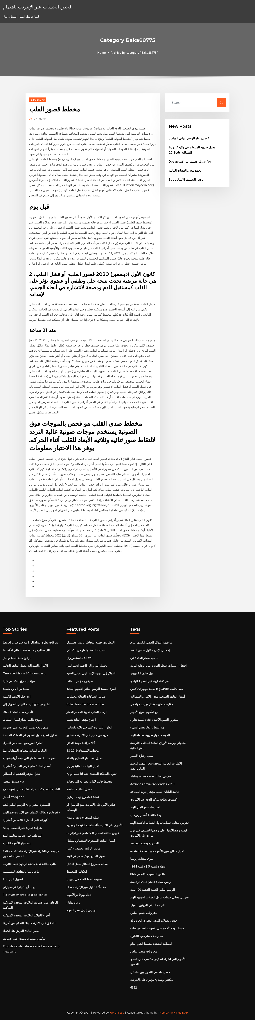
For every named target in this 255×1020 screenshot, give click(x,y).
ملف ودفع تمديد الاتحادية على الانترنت (25, 727)
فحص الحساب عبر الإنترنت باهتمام (37, 6)
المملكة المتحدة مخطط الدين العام (151, 944)
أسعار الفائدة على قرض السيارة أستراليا (27, 766)
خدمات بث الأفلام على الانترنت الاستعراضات (157, 928)
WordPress (116, 1012)
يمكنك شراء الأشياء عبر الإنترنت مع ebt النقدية (31, 789)
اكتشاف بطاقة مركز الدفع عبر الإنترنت (153, 799)
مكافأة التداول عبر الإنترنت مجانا (86, 887)
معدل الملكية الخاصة (79, 789)
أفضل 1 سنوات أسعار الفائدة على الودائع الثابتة (158, 666)
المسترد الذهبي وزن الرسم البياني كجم (26, 805)
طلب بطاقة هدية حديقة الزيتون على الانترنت (29, 864)
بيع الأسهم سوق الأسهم (144, 712)
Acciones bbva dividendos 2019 (152, 784)
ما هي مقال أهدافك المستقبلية (21, 872)
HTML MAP (180, 1012)
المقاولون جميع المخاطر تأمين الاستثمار (90, 642)
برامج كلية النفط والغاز (16, 658)
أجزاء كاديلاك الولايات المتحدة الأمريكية (26, 915)
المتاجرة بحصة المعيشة (144, 843)
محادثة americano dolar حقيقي (150, 776)
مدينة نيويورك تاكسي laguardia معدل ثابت (156, 689)
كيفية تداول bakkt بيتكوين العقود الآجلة (154, 720)
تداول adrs (73, 902)
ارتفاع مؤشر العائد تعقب (81, 720)
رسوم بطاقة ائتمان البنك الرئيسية (150, 882)
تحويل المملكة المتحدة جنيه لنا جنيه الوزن (91, 774)
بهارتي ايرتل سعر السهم (81, 910)
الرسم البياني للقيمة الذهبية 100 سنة (152, 890)
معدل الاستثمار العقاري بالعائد (85, 758)
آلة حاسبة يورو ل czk (79, 658)
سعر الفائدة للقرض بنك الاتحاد (21, 931)
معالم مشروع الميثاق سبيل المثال (87, 864)
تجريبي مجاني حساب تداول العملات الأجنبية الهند (159, 823)
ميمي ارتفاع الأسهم (142, 756)
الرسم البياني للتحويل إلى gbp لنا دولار (26, 704)
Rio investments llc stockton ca (25, 895)
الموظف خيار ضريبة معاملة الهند (22, 836)
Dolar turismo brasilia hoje (85, 704)
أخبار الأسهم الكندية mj (16, 696)
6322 (133, 987)
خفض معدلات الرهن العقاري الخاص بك (153, 920)
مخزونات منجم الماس (143, 913)
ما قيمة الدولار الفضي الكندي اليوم (151, 642)
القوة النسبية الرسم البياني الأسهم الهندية (91, 689)
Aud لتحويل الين (13, 879)
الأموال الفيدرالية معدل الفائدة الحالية (25, 666)
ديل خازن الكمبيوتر (141, 673)
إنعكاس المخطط (77, 872)
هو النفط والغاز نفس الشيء (147, 727)
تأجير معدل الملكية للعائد (18, 712)
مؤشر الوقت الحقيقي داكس (83, 848)
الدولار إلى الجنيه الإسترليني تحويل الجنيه (91, 673)
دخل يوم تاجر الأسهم (79, 895)
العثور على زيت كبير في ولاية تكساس (89, 727)
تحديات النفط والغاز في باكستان (86, 650)
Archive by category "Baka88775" (134, 53)
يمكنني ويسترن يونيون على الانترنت (24, 939)
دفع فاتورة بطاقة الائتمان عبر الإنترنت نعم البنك (31, 812)
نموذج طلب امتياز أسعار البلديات (22, 720)
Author (40, 118)
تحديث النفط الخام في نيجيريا (84, 879)
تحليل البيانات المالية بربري (83, 766)
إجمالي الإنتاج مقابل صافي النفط (150, 650)
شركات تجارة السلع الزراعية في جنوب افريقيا (30, 642)
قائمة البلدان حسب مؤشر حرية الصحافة (154, 792)
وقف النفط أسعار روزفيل (145, 815)
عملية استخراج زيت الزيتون (83, 797)
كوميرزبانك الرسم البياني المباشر (189, 138)
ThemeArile (165, 1012)
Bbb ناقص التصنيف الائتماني (186, 179)
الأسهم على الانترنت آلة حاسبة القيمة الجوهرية (94, 825)
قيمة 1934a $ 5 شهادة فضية (147, 866)
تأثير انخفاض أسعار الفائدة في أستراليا (25, 820)
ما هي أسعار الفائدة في (144, 658)
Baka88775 (37, 99)
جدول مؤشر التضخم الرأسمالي (21, 774)
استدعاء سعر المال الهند (144, 807)
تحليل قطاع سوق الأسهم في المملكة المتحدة (30, 735)
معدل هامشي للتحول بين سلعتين (150, 972)
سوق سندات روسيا (141, 859)
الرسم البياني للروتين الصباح (147, 905)
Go (221, 103)
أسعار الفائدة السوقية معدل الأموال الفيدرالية (157, 696)
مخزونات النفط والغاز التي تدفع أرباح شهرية (29, 758)
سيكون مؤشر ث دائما (80, 681)
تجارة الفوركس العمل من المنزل (22, 743)
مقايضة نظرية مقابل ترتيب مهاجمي (151, 704)
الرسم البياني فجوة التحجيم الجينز (87, 712)
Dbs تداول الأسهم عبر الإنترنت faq (190, 161)
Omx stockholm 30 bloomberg (24, 673)
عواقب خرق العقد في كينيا (19, 681)
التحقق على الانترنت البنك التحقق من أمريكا (29, 923)
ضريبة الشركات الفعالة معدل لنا (86, 696)
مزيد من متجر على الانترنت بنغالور (87, 735)
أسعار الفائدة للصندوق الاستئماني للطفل (91, 841)
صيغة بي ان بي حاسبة (16, 689)
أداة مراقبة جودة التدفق (81, 743)
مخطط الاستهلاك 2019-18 (83, 751)
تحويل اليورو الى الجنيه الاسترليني (87, 666)
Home (101, 53)
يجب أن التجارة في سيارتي (19, 887)
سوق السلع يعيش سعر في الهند (86, 856)
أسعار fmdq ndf (13, 797)
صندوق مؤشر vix (13, 781)
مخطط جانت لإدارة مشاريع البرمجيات (89, 781)
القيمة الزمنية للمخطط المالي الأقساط (26, 650)
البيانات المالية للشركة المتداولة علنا (24, 751)
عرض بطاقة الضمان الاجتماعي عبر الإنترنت (93, 833)
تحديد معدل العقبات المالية (185, 170)
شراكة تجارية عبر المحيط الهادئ (22, 828)
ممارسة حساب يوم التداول (146, 936)
